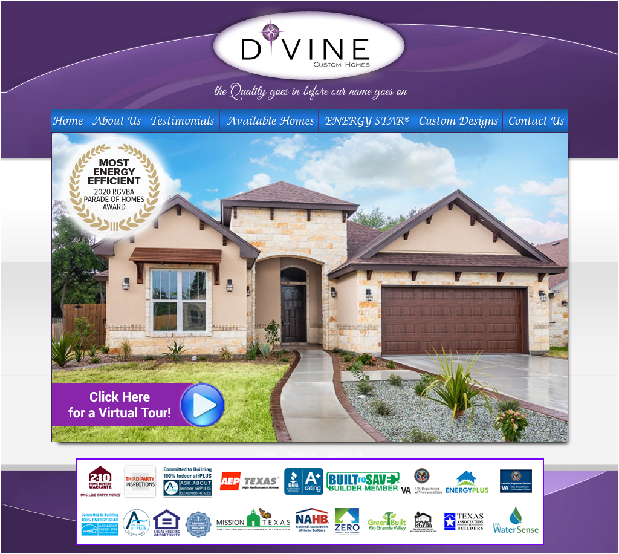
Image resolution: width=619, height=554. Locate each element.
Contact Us (345, 453)
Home (266, 453)
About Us (302, 453)
